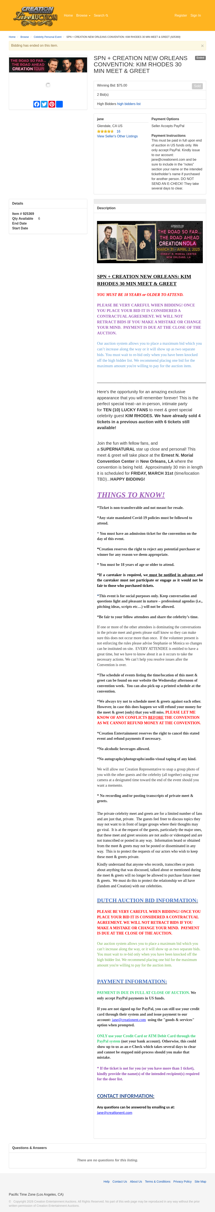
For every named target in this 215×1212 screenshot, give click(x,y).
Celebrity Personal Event (48, 36)
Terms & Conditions (157, 1181)
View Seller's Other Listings (117, 136)
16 (119, 131)
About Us (136, 1181)
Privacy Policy (182, 1181)
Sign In (195, 15)
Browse (83, 15)
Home (68, 15)
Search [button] (102, 15)
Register (181, 15)
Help (107, 1181)
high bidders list (128, 104)
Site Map (200, 1181)
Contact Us (120, 1181)
